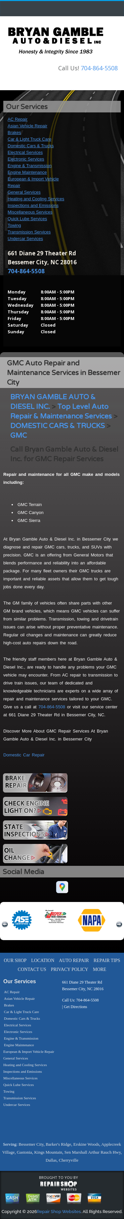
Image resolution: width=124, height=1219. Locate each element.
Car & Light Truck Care (29, 139)
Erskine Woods (86, 1144)
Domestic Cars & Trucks (31, 145)
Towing (14, 225)
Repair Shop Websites (59, 1211)
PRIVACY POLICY (69, 969)
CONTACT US (32, 969)
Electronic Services (26, 159)
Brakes (14, 132)
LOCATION (42, 960)
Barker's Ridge (58, 1144)
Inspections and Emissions (33, 205)
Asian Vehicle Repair (27, 125)
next (119, 924)
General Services (24, 192)
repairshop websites (58, 1186)
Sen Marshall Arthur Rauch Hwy (92, 1152)
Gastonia (24, 1152)
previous (5, 924)
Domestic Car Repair (24, 754)
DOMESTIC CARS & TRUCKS (57, 426)
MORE (99, 969)
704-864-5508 (99, 68)
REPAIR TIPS (107, 960)
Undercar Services (25, 238)
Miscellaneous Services (30, 212)
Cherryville (68, 1160)
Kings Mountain (48, 1152)
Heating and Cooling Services (36, 198)
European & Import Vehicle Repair (28, 1052)
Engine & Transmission (30, 165)
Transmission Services (29, 231)
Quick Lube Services (27, 218)
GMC (18, 435)
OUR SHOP (15, 960)
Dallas (51, 1160)
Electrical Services (25, 152)
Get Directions (75, 1006)
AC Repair (17, 119)
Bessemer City (31, 1144)
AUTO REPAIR (74, 960)
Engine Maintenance (27, 172)
